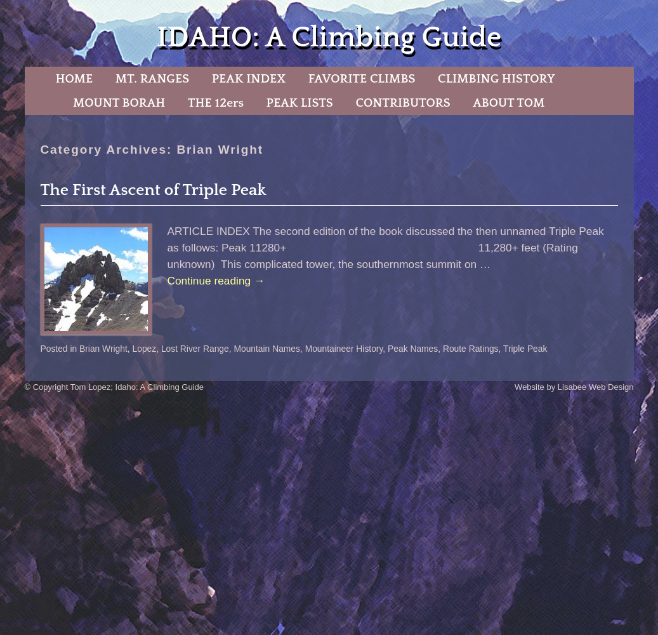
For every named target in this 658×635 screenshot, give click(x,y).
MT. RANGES (152, 79)
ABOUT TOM (508, 103)
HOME (74, 79)
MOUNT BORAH (119, 103)
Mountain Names (267, 349)
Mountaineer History (344, 349)
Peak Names (413, 349)
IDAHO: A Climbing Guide (329, 38)
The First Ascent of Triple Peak (153, 190)
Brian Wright (103, 349)
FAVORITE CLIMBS (362, 79)
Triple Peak (525, 349)
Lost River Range (195, 349)
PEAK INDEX (249, 79)
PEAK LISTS (299, 103)
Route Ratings (471, 349)
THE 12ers (216, 103)
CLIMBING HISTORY (496, 79)
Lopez (145, 349)
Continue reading (216, 280)
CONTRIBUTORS (402, 103)
